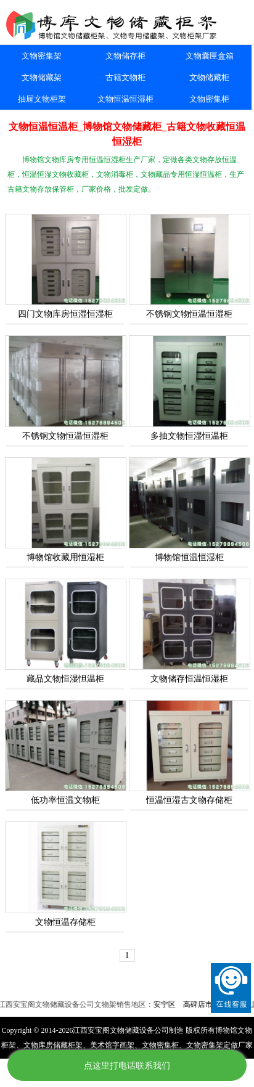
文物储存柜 (125, 55)
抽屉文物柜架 (42, 99)
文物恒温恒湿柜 (125, 99)
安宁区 (167, 1004)
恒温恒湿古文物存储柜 (189, 800)
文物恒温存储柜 (65, 922)
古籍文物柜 (125, 77)
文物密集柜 (209, 99)
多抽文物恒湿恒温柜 (189, 436)
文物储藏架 (42, 77)
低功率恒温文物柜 (65, 800)
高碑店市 (200, 1004)
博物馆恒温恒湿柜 (189, 557)
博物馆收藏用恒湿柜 (65, 557)
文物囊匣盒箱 (210, 55)
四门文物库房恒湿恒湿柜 (65, 314)
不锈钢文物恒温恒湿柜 (189, 314)
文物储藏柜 (209, 77)
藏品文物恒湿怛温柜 (65, 678)
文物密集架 (42, 55)
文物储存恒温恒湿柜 (189, 678)
